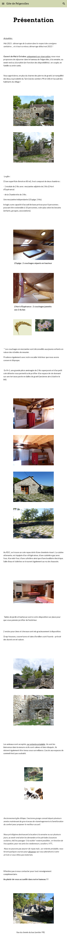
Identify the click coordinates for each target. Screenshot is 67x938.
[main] (33, 20)
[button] (3, 3)
